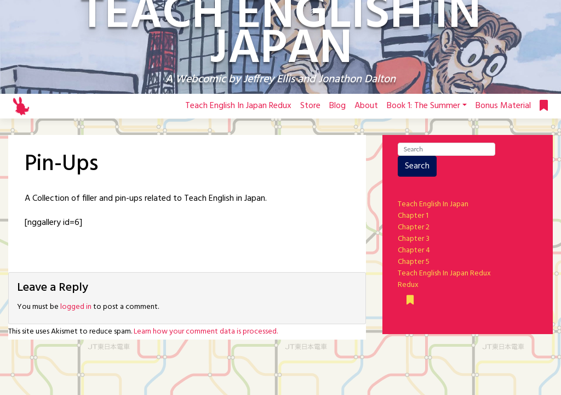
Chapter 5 (414, 262)
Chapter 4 (414, 250)
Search (417, 166)
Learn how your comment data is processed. (206, 331)
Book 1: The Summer (423, 106)
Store (310, 106)
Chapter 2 (414, 227)
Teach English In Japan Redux (238, 106)
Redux (408, 285)
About (366, 106)
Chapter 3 (414, 239)
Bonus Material (503, 106)
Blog (337, 106)
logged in (75, 307)
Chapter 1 (413, 216)
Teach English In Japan (433, 204)
